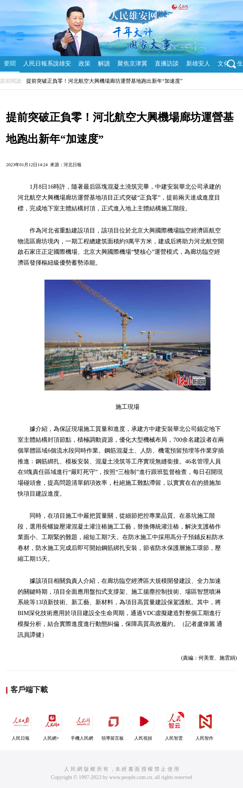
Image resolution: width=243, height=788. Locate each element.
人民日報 (21, 724)
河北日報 (72, 164)
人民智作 (205, 724)
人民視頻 (144, 724)
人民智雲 (175, 724)
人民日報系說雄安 (47, 63)
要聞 (10, 63)
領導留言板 (113, 724)
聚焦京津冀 (132, 63)
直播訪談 (167, 63)
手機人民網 (83, 724)
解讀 (104, 63)
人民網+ (52, 724)
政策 (84, 63)
